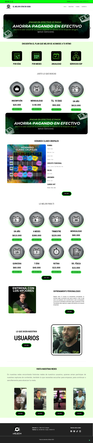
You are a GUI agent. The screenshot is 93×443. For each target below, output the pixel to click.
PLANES (77, 6)
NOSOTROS (71, 6)
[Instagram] (8, 1)
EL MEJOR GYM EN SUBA (22, 7)
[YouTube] (12, 1)
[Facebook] (6, 1)
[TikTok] (10, 1)
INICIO (65, 6)
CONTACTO (84, 6)
